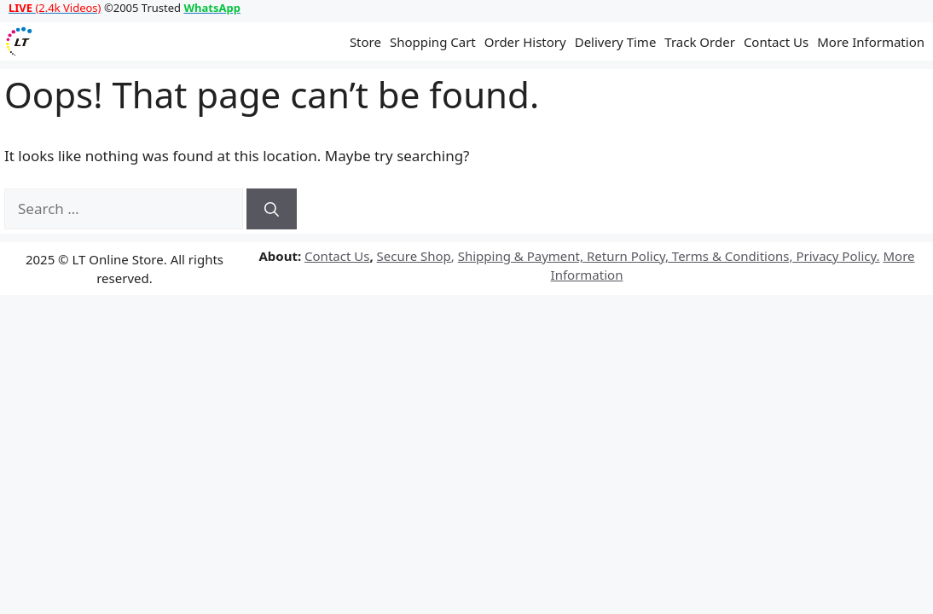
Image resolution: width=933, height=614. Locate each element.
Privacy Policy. (836, 255)
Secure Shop (414, 255)
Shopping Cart (433, 41)
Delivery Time (616, 41)
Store (365, 41)
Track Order (699, 41)
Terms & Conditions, (731, 255)
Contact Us (776, 41)
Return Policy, (626, 255)
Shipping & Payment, (520, 255)
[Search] (271, 208)
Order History (525, 41)
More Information (870, 41)
